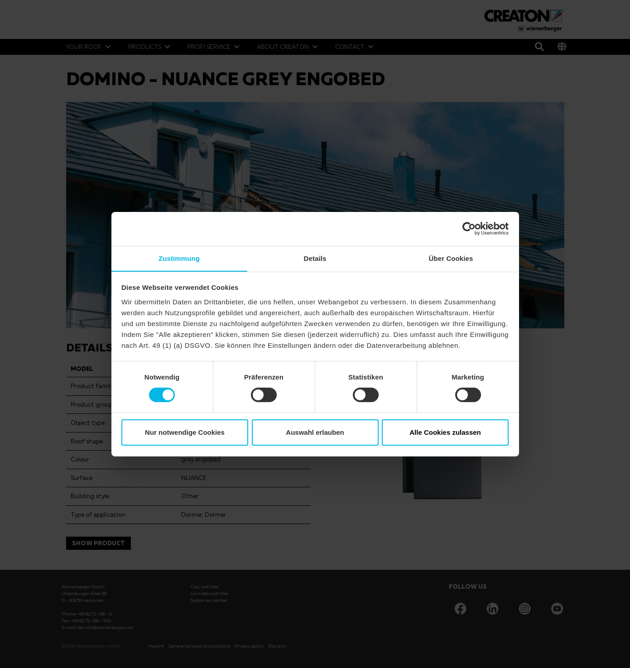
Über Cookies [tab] (451, 258)
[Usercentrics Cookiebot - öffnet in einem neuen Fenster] (469, 228)
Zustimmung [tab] (179, 258)
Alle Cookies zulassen (445, 433)
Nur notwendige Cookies (185, 433)
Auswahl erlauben (315, 433)
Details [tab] (315, 258)
